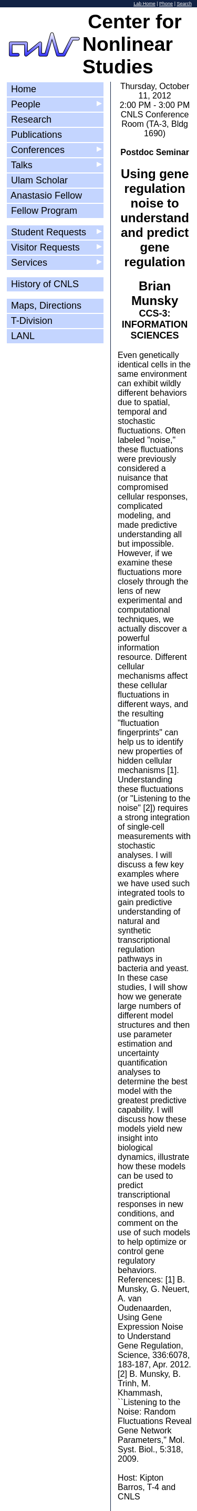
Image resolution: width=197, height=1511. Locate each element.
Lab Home (144, 3)
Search (184, 3)
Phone (166, 3)
